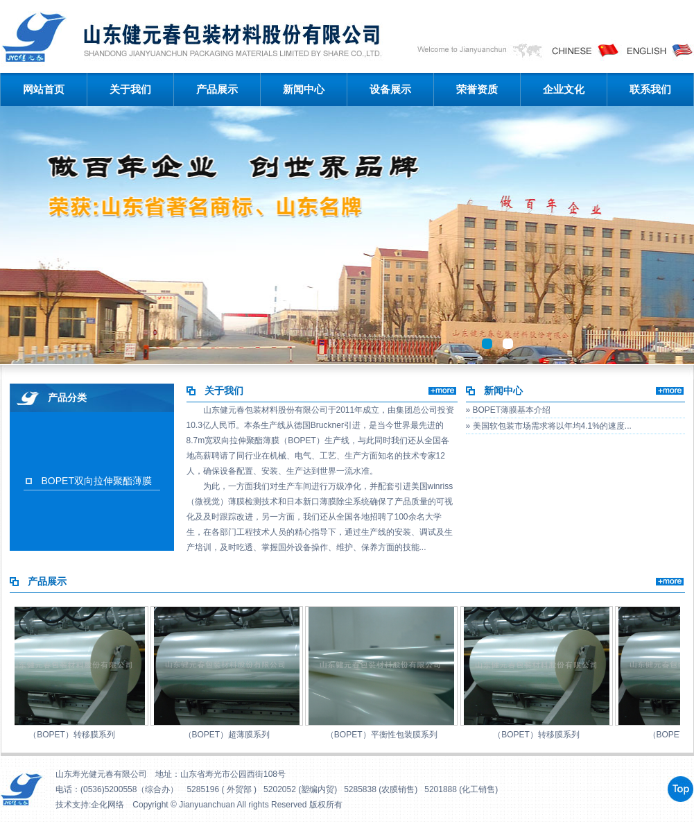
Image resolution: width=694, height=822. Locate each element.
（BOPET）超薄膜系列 (229, 734)
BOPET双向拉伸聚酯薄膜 (97, 480)
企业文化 (563, 89)
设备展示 (390, 89)
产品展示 (217, 89)
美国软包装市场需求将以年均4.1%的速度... (552, 426)
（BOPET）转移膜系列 (74, 734)
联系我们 (650, 89)
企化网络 (107, 805)
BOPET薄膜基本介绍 (512, 410)
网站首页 (43, 89)
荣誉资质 (477, 89)
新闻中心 (303, 89)
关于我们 (130, 89)
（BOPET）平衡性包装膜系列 (384, 734)
